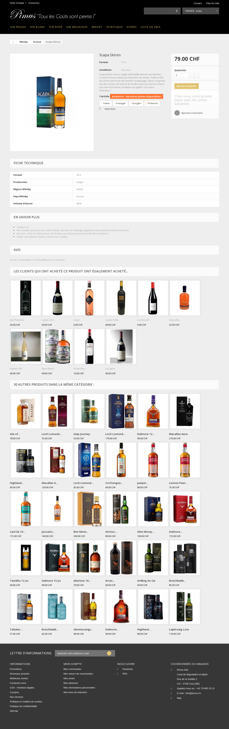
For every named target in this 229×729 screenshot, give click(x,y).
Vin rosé (55, 27)
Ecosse (37, 41)
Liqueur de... (16, 368)
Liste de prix (150, 27)
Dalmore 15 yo (51, 580)
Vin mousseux (77, 27)
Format (103, 62)
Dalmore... (175, 531)
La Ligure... (111, 368)
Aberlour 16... (82, 580)
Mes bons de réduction (75, 692)
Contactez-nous (18, 683)
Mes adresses (71, 683)
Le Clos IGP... (144, 320)
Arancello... (175, 320)
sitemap (14, 711)
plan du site (212, 3)
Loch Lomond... (52, 434)
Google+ (136, 103)
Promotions (16, 669)
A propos (14, 692)
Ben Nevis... (81, 531)
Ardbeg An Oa (146, 580)
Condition (105, 69)
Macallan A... (50, 483)
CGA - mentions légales (22, 687)
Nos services (16, 697)
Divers (132, 27)
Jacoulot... (48, 531)
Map (179, 698)
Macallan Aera (178, 434)
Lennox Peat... (178, 483)
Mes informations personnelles (79, 687)
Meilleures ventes (19, 678)
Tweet (106, 103)
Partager (120, 103)
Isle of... (15, 434)
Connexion (33, 3)
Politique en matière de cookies (26, 701)
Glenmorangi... (83, 629)
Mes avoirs (69, 678)
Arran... (110, 580)
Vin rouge (18, 27)
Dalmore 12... (146, 434)
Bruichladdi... (177, 580)
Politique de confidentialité (23, 706)
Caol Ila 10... (17, 531)
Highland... (17, 483)
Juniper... (142, 483)
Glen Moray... (145, 531)
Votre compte (17, 3)
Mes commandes (72, 669)
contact (198, 3)
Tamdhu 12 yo (19, 580)
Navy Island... (48, 368)
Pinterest (152, 103)
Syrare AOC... (49, 320)
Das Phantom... (18, 320)
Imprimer (110, 108)
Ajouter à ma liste (192, 113)
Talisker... (16, 629)
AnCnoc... (111, 531)
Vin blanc (37, 27)
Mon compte (73, 664)
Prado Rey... (80, 368)
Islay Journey (82, 434)
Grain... (77, 320)
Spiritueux (114, 27)
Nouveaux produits (19, 673)
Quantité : (180, 70)
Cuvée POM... (112, 320)
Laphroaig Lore (179, 629)
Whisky (97, 27)
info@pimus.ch (193, 693)
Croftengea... (114, 483)
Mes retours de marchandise (78, 673)
